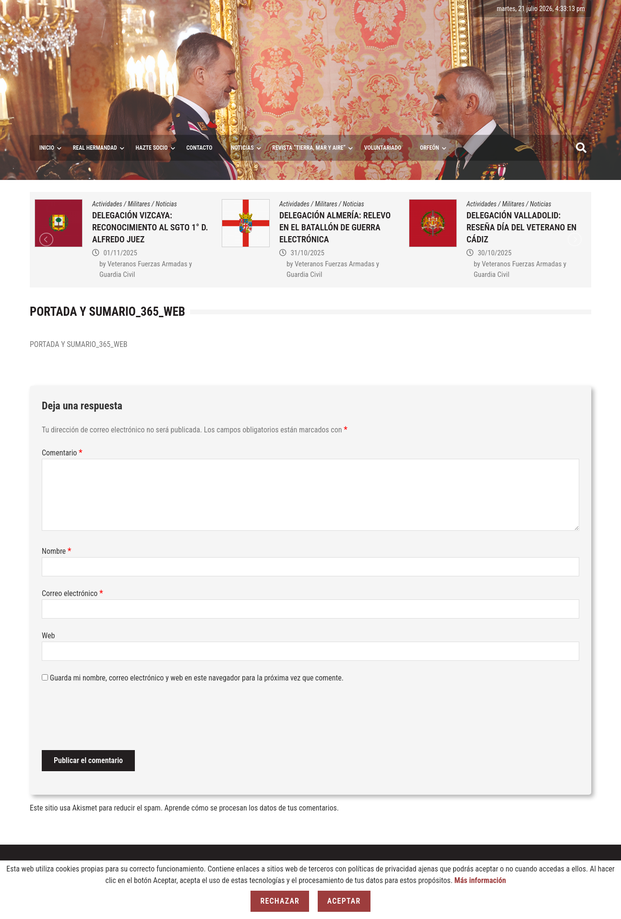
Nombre (57, 551)
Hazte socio (152, 147)
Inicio (46, 147)
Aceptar (344, 901)
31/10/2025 (307, 253)
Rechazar (279, 901)
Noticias (242, 147)
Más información (480, 880)
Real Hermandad (95, 147)
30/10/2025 (494, 253)
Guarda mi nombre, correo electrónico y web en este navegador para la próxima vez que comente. (197, 677)
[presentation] (115, 719)
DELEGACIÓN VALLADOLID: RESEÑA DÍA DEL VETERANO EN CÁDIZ (521, 227)
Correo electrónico (72, 593)
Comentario (62, 452)
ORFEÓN (429, 147)
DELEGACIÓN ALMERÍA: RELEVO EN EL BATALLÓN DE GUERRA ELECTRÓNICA (335, 227)
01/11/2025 (120, 253)
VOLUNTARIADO (383, 147)
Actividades (107, 204)
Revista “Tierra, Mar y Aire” (309, 147)
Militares (139, 204)
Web (48, 635)
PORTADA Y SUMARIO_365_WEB (79, 344)
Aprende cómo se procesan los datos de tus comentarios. (252, 807)
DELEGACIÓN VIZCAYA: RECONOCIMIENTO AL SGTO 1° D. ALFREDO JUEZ (150, 227)
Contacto (199, 147)
